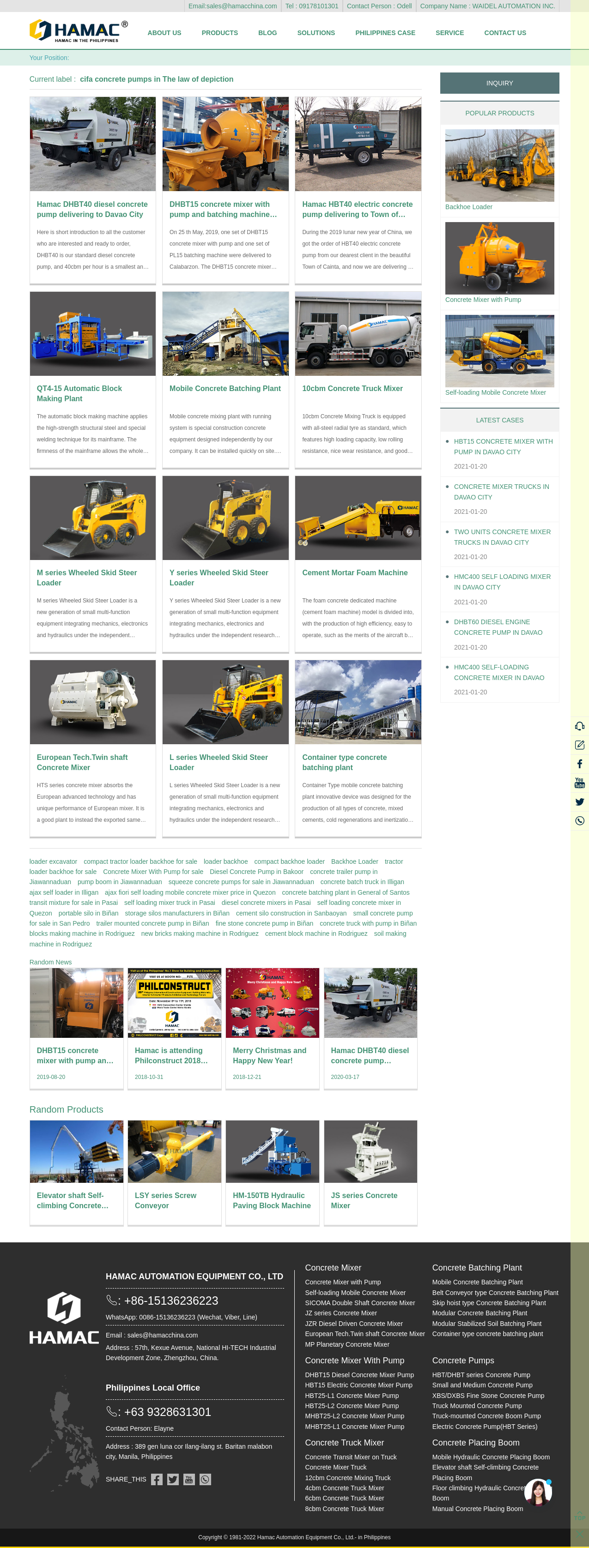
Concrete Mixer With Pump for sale (153, 871)
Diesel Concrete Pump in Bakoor (257, 871)
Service (450, 32)
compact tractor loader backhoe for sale (140, 861)
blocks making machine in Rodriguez (82, 933)
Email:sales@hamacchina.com (232, 6)
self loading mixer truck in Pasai (169, 902)
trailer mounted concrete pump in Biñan (152, 923)
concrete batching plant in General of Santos (346, 892)
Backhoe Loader (354, 861)
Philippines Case (385, 32)
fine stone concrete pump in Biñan (265, 923)
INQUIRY (499, 83)
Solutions (316, 32)
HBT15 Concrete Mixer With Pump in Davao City (503, 463)
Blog (267, 32)
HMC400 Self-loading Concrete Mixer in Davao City (497, 689)
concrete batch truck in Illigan (362, 881)
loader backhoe (226, 861)
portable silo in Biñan (89, 913)
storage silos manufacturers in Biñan (177, 913)
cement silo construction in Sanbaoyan (291, 913)
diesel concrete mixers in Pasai (266, 902)
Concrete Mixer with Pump (488, 302)
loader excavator (54, 861)
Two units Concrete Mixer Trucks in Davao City (500, 554)
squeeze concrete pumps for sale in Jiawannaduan (241, 881)
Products (220, 32)
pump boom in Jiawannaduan (120, 881)
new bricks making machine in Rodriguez (200, 933)
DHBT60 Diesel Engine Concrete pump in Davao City (497, 644)
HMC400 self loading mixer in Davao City (496, 598)
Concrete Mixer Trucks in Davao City (503, 508)
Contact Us (506, 32)
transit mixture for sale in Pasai (74, 902)
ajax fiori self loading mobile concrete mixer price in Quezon (190, 892)
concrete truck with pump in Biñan (368, 923)
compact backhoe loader (290, 861)
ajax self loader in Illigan (64, 892)
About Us (165, 32)
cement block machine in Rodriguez (316, 933)
